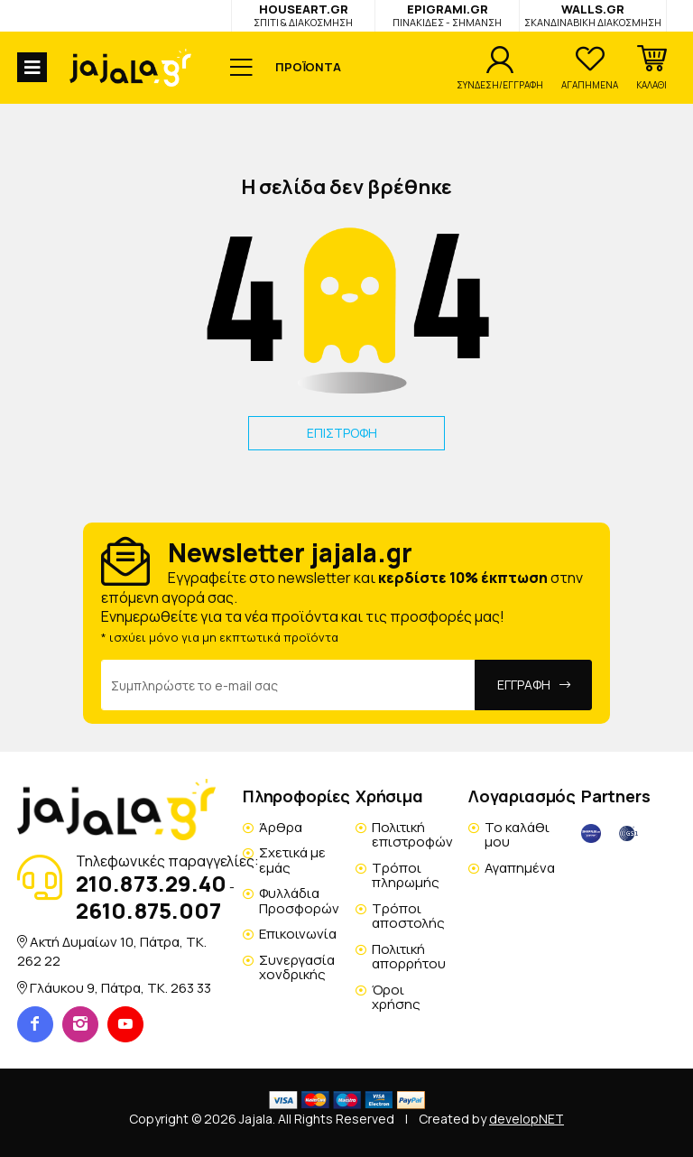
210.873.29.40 (151, 883)
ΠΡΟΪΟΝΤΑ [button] (308, 67)
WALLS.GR (592, 15)
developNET (526, 1118)
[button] (651, 67)
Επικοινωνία (298, 933)
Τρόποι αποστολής (408, 916)
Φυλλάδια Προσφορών (299, 901)
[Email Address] (288, 685)
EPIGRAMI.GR (447, 15)
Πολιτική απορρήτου (409, 956)
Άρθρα (280, 827)
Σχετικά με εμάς (292, 860)
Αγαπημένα (520, 867)
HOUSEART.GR (303, 15)
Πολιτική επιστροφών (412, 835)
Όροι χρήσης (396, 997)
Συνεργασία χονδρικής (297, 967)
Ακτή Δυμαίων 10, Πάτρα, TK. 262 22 (112, 950)
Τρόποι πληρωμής (405, 875)
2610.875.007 (148, 910)
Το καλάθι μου (517, 835)
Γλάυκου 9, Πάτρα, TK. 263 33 (120, 987)
